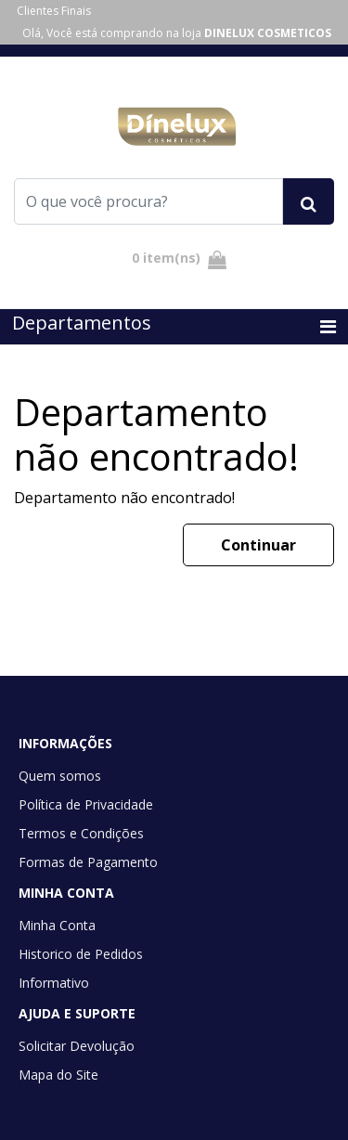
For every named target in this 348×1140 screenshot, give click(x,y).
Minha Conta (57, 925)
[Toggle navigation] (328, 327)
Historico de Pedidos (81, 954)
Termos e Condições (81, 833)
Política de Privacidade (86, 804)
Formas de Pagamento (88, 862)
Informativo (54, 982)
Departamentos (81, 322)
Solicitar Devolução (77, 1046)
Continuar (258, 545)
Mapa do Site (58, 1074)
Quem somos (60, 775)
